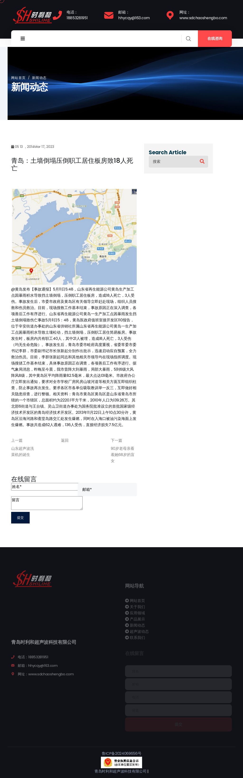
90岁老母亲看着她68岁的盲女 (123, 455)
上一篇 (17, 440)
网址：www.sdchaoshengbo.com (203, 15)
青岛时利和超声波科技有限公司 (120, 771)
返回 (65, 440)
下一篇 (116, 440)
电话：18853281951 (77, 15)
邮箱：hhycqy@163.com (134, 15)
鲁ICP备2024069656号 (121, 753)
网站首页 (18, 77)
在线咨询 (214, 38)
